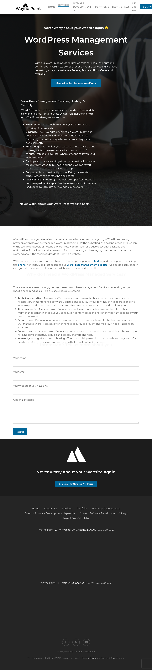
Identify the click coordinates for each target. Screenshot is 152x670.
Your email (76, 376)
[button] (76, 83)
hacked (37, 113)
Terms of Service (109, 658)
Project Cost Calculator (76, 518)
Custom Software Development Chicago (103, 513)
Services (67, 508)
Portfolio (82, 508)
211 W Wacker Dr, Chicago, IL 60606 (75, 529)
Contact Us (50, 508)
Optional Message (76, 411)
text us (98, 261)
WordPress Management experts (87, 264)
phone (22, 264)
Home (35, 508)
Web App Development (106, 508)
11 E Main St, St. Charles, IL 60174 (75, 583)
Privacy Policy (89, 658)
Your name (76, 362)
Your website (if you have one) (76, 389)
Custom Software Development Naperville (50, 513)
